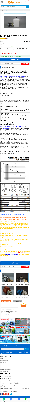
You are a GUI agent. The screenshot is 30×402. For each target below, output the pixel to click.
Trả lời (2, 314)
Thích (5, 314)
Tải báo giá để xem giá (8, 53)
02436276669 (10, 378)
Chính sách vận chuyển (4, 362)
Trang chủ (2, 10)
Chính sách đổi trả (3, 364)
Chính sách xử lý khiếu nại (5, 369)
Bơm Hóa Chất (6, 128)
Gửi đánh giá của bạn (6, 301)
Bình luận (7, 38)
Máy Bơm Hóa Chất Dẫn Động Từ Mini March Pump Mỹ (15, 10)
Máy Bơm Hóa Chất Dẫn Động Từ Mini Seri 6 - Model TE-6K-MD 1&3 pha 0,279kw (22, 284)
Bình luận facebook (17, 301)
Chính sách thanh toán (4, 360)
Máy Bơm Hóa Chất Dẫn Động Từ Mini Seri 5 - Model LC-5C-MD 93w (7, 297)
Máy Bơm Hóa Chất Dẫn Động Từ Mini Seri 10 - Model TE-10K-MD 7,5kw (22, 297)
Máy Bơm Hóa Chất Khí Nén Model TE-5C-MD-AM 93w (12, 76)
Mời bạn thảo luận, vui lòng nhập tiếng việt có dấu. (9, 305)
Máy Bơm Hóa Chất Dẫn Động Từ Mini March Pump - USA (13, 217)
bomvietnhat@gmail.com (9, 380)
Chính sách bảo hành (4, 367)
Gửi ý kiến (23, 305)
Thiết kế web (15, 396)
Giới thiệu (2, 358)
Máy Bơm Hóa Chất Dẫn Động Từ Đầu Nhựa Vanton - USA (13, 219)
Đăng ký (26, 348)
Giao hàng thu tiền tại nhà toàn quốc (11, 56)
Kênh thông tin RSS (4, 371)
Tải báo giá (27, 41)
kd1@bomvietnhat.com (11, 254)
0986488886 (8, 376)
